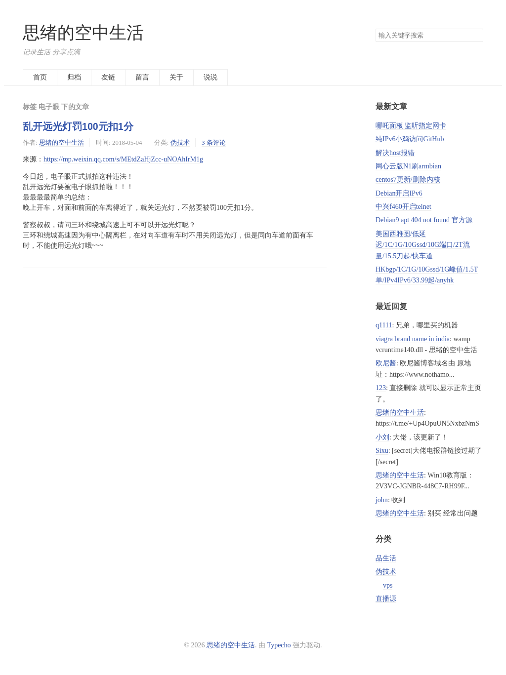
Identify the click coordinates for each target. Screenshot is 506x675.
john (382, 500)
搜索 (475, 35)
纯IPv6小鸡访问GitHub (410, 139)
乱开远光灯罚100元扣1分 (78, 126)
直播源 (386, 598)
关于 (176, 77)
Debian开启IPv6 (399, 193)
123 (381, 388)
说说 (210, 77)
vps (387, 585)
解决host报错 (395, 153)
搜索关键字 (375, 28)
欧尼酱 (386, 363)
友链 (108, 77)
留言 (142, 77)
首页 (40, 77)
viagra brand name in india (413, 339)
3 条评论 (214, 142)
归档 (74, 77)
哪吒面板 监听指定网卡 (411, 125)
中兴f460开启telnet (403, 206)
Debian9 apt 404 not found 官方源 (424, 220)
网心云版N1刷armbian (408, 166)
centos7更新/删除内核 (408, 179)
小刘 (382, 437)
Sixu (382, 450)
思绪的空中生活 (83, 32)
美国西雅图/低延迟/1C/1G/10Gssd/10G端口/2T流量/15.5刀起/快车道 (423, 245)
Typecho (279, 645)
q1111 (384, 325)
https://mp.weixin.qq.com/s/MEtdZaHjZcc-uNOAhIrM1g (123, 159)
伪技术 (180, 142)
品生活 (386, 558)
